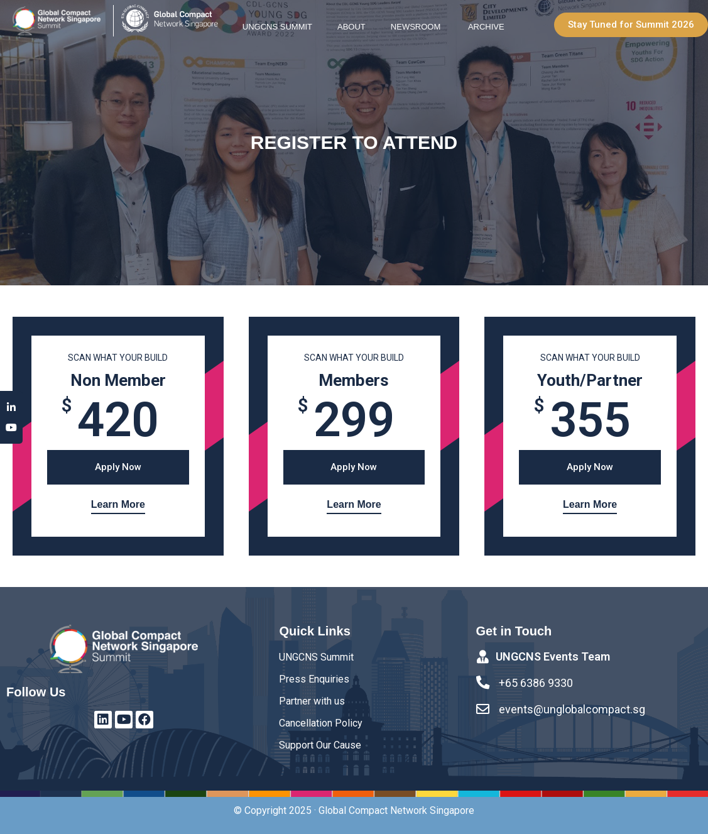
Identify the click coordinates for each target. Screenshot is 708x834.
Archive (486, 26)
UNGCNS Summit (277, 26)
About (351, 26)
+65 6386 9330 (536, 683)
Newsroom (417, 26)
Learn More (118, 504)
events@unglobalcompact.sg (572, 709)
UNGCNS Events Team (553, 657)
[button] (631, 25)
